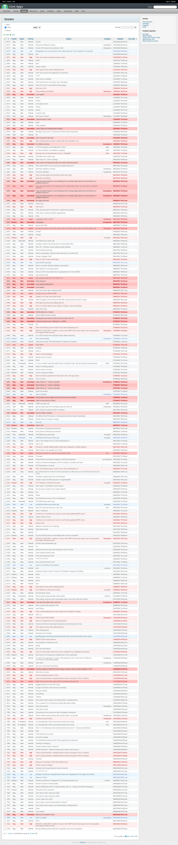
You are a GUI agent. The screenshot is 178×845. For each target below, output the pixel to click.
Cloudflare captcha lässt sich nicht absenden (50, 477)
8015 (8, 700)
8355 (8, 376)
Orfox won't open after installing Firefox (49, 290)
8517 (8, 104)
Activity (15, 11)
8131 (8, 605)
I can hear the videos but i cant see (48, 602)
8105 (8, 627)
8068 (8, 646)
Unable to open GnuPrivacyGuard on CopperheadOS (53, 480)
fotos (37, 63)
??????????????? (42, 559)
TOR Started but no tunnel (44, 734)
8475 (8, 144)
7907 (8, 790)
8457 (8, 178)
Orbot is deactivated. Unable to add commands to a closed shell (57, 253)
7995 (8, 712)
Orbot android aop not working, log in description (52, 82)
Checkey (39, 759)
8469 (8, 153)
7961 (8, 756)
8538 (8, 85)
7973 (8, 740)
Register (173, 1)
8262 (8, 477)
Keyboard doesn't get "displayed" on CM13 (51, 321)
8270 (8, 469)
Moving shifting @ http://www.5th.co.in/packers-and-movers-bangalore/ (59, 829)
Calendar (50, 11)
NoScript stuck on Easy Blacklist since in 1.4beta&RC (53, 153)
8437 (8, 225)
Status (9, 27)
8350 (8, 388)
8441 (8, 216)
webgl (38, 646)
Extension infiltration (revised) (45, 45)
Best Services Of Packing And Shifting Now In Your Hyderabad (56, 655)
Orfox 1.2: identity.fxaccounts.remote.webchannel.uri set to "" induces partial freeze (63, 728)
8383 (8, 324)
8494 (8, 138)
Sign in (168, 1)
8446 (8, 207)
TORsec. (39, 697)
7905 (8, 793)
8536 (8, 91)
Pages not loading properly (45, 366)
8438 (8, 222)
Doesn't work (40, 523)
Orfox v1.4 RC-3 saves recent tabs (47, 259)
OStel (38, 360)
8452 (8, 196)
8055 (8, 658)
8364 (8, 369)
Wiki (76, 11)
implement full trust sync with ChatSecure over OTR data (54, 549)
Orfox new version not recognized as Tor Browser (52, 73)
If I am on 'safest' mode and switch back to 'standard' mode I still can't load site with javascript (66, 363)
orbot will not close (42, 709)
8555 (8, 70)
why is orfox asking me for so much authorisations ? (53, 441)
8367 (8, 360)
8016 (8, 697)
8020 (8, 684)
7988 (8, 718)
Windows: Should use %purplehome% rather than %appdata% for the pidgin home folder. (65, 774)
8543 (8, 82)
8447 (8, 204)
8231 (8, 507)
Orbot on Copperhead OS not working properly (51, 621)
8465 (8, 163)
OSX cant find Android (43, 649)
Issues (24, 11)
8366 (8, 363)
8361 (8, 373)
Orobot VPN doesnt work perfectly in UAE (49, 48)
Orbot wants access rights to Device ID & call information (56, 397)
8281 (8, 462)
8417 (8, 256)
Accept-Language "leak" (44, 256)
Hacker (38, 101)
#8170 (38, 580)
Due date (132, 39)
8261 (8, 480)
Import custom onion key (44, 369)
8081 (8, 636)
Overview (6, 11)
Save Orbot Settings (42, 338)
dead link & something (43, 178)
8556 (8, 67)
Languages (40, 222)
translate (38, 348)
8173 (8, 577)
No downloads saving (43, 593)
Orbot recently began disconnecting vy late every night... (54, 175)
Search (150, 7)
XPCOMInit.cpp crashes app (45, 156)
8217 (8, 523)
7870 (8, 811)
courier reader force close (44, 799)
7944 (8, 768)
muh (37, 584)
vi (36, 238)
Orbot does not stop (42, 672)
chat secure (39, 204)
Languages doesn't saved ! (45, 219)
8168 (8, 590)
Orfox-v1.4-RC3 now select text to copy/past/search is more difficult (58, 272)
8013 (8, 703)
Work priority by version (150, 41)
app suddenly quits (42, 275)
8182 (8, 568)
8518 (8, 101)
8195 (8, 556)
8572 (8, 48)
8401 (8, 281)
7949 (8, 765)
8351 (8, 385)
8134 (8, 602)
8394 (8, 303)
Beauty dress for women (44, 357)
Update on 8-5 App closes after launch (48, 296)
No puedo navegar (42, 737)
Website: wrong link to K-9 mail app (47, 526)
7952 (8, 762)
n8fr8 (107, 147)
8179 (8, 571)
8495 (8, 135)
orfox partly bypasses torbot (45, 556)
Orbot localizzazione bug (44, 250)
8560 (8, 63)
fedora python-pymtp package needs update (50, 596)
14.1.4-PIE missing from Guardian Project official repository (55, 335)
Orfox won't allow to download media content (50, 57)
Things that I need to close (151, 37)
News (59, 11)
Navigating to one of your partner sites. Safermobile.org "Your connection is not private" (64, 51)
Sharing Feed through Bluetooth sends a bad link (52, 768)
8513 (8, 113)
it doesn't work (40, 113)
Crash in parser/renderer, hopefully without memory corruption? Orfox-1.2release (62, 678)
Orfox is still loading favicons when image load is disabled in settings (58, 611)
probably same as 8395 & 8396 (46, 293)
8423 (8, 250)
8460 (8, 175)
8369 (8, 357)
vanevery (107, 568)
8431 (8, 238)
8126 (8, 611)
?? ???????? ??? (41, 771)
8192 (8, 559)
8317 (8, 422)
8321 (8, 416)
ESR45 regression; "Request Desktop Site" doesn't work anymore (57, 749)
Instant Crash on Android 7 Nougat (47, 419)
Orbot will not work (42, 529)
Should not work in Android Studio (47, 784)
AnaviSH (107, 780)
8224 (8, 517)
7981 (8, 734)
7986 (8, 722)
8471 (8, 147)
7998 (8, 709)
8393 (8, 306)
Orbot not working (42, 391)
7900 (8, 799)
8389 (8, 315)
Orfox (37, 216)
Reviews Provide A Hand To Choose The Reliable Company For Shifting (59, 571)
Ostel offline (40, 345)
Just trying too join (42, 104)
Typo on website (41, 394)
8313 (8, 431)
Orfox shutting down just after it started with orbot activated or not (57, 141)
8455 (8, 181)
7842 (8, 824)
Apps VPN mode (41, 309)
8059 (8, 655)
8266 (8, 472)
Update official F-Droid (43, 517)
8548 (8, 76)
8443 (8, 213)
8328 (8, 410)
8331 (8, 404)
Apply (7, 34)
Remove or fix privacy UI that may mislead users (52, 762)
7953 (8, 759)
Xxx (37, 324)
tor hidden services (42, 144)
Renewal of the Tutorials (44, 633)
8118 (8, 615)
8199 (8, 553)
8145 (8, 599)
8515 (8, 110)
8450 (8, 200)
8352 (8, 382)
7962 (8, 753)
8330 (8, 407)
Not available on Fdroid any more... (47, 642)
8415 (8, 262)
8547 (8, 79)
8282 (8, 459)
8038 (8, 672)
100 (33, 833)
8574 (8, 45)
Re (37, 135)
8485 (8, 141)
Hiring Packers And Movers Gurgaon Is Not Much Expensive (56, 459)
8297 (8, 447)
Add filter (117, 27)
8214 (8, 529)
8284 (8, 456)
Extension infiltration (42, 172)
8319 (8, 419)
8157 (8, 593)
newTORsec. (40, 608)
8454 (8, 186)
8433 (8, 231)
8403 (8, 275)
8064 (8, 649)
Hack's (38, 60)
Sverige (38, 231)
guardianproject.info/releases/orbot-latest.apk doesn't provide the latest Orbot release (64, 636)
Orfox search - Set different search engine (49, 486)
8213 (8, 532)
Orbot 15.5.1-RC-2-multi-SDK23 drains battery (51, 85)
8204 (8, 543)
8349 (8, 391)
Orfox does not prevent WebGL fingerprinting (50, 213)
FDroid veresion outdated (44, 765)
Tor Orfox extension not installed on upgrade (50, 150)
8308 (8, 435)
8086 (8, 633)
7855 (8, 818)
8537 (8, 88)
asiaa (37, 122)
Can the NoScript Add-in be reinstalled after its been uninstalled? (57, 535)
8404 (8, 272)
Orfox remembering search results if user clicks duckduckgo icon (57, 327)
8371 (8, 351)
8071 (8, 639)
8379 (8, 338)
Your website (40, 811)
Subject (68, 39)
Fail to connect (40, 379)
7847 (8, 821)
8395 (8, 300)
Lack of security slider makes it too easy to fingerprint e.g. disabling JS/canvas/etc (63, 652)
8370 (8, 354)
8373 (8, 348)
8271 (8, 465)
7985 (8, 725)
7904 (8, 796)
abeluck (107, 596)
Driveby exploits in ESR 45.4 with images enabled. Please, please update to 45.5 (64, 669)
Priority (30, 39)
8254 (8, 489)
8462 (8, 169)
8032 (8, 678)
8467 (8, 159)
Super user (40, 425)
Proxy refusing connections (45, 91)
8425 (8, 247)
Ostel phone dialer (42, 706)
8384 (8, 321)
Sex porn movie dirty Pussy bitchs (47, 666)
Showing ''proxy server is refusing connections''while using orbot (57, 132)
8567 (8, 57)
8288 (8, 453)
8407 (8, 266)
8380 (8, 335)
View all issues (147, 22)
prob (37, 568)
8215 (8, 526)
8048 (8, 666)
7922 (8, 780)
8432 (8, 235)
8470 (8, 150)
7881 (8, 802)
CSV (132, 836)
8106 (8, 624)
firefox (38, 574)
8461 (8, 172)
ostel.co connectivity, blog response (47, 565)
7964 (8, 749)
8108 (8, 621)
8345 (8, 400)
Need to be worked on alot (45, 815)
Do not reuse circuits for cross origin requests (51, 489)
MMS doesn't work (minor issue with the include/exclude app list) (57, 681)
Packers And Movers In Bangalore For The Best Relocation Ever (57, 780)
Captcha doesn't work (43, 119)
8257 (8, 486)
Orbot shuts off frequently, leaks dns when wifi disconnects (57, 163)
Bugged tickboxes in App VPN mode (48, 684)
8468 (8, 156)
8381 (8, 331)
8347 (8, 394)
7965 (8, 746)
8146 (8, 596)
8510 (8, 119)
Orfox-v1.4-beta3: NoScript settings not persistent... (53, 266)
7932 (8, 777)
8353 (8, 379)
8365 (8, 366)
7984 (8, 728)
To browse (39, 456)
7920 (8, 787)
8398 (8, 290)
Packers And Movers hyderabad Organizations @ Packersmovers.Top (59, 624)
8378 (8, 342)
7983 (8, 731)
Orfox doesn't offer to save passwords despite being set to (55, 166)
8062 (8, 652)
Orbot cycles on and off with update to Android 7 (51, 802)
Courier (38, 42)
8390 (8, 312)
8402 (8, 278)
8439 (8, 219)
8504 (8, 125)
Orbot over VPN (41, 88)
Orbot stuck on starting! (43, 79)
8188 (8, 562)
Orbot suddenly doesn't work (45, 553)
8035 (8, 675)
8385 (8, 318)
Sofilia (38, 495)
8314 (8, 428)
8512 (8, 116)
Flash (37, 98)
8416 (8, 259)
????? (38, 76)
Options (8, 30)
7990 (8, 715)
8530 (8, 94)
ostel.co (38, 351)
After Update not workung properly (47, 269)
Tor (37, 546)
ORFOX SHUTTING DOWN (45, 618)
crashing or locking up (43, 743)
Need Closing (147, 36)
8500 (8, 132)
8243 (8, 501)
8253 (8, 492)
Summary (146, 23)
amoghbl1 (107, 238)
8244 (8, 498)
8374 (8, 345)
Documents (68, 11)
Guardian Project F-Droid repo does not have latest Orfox (54, 244)
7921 (8, 784)
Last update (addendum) (44, 284)
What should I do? (149, 39)
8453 (8, 191)
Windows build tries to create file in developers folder (53, 453)
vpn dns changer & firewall (44, 373)
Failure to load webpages (44, 354)
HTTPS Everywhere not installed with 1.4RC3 (51, 147)
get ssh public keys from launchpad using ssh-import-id (54, 407)
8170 (8, 584)
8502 (8, 128)
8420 (8, 253)
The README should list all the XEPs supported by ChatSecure (57, 740)
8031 (8, 681)
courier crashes (41, 67)
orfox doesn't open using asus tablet (48, 793)
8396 (8, 296)
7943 (8, 771)
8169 (8, 587)
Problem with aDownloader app (46, 543)
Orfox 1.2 (39, 615)
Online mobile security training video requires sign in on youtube (57, 715)
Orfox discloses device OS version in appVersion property (55, 210)
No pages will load (42, 200)
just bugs (146, 34)
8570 (8, 51)
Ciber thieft (39, 663)
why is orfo (39, 444)
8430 (8, 241)
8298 (8, 444)
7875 (8, 805)
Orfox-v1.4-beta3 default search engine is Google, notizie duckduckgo (59, 306)
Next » (11, 833)
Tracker (14, 39)
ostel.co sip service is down (45, 400)
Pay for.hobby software (44, 413)
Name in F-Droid (41, 777)
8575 (8, 42)
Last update (40, 94)
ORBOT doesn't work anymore (46, 639)
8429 (8, 244)
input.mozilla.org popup (43, 262)
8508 (8, 122)
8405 (8, 269)
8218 (8, 520)
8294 (8, 450)
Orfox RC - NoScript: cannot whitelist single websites (53, 247)
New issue (33, 11)
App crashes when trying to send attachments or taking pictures (57, 700)
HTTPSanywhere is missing (45, 465)
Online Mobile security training (46, 315)
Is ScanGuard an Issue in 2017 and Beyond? (50, 498)
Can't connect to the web (44, 138)
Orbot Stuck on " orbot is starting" (47, 159)
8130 (8, 608)
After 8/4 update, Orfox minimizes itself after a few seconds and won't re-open (61, 300)
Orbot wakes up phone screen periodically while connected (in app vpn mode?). (62, 599)
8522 (8, 98)
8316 (8, 425)
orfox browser (41, 281)
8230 (8, 511)
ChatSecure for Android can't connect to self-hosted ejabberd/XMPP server (60, 514)
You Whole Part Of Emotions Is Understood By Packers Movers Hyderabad (60, 416)
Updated (120, 39)
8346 (8, 397)
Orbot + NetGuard (42, 511)
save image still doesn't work (45, 562)
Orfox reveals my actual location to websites (50, 410)
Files (83, 11)
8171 (8, 580)
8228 (8, 514)
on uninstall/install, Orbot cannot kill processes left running (55, 722)
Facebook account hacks (44, 718)
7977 (8, 737)
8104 (8, 630)
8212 (8, 535)
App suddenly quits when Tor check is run (49, 278)
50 (30, 833)
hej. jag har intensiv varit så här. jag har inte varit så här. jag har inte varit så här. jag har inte (66, 228)
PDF (136, 836)
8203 (8, 546)
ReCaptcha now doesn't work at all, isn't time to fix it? (55, 318)
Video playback (41, 125)
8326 (8, 413)
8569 (8, 54)
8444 (8, 210)
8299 (8, 441)
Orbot (38, 808)
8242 (8, 504)
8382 (8, 327)
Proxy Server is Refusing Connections (48, 428)
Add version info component (45, 790)
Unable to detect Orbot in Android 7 (47, 746)
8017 (8, 694)
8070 (8, 642)
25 (28, 833)
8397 (8, 293)
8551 (8, 73)
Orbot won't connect (42, 116)
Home (4, 1)
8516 (8, 107)
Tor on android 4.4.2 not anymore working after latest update (56, 703)
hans (107, 453)
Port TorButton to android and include (48, 483)
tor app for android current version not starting (51, 688)
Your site (38, 422)
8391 (8, 309)
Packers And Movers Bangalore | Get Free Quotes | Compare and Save (59, 462)
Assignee (107, 39)
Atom (128, 836)
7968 (8, 743)
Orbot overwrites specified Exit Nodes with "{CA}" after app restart (57, 376)
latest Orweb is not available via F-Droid (49, 450)
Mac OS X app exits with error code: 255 (49, 507)
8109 (8, 618)
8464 (8, 166)
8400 (8, 284)
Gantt (42, 11)
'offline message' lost (42, 404)
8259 (8, 483)
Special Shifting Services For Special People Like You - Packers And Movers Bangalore (64, 787)
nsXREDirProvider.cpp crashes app (47, 438)
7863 (8, 815)
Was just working (41, 691)
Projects (9, 1)
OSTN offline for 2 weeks (44, 312)
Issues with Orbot (41, 225)
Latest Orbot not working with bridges (49, 128)
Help (14, 1)
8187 (8, 565)
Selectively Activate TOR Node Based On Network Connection (56, 342)
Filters (8, 24)
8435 (8, 228)
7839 (8, 829)
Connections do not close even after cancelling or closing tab (56, 712)
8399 (8, 287)
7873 (8, 808)
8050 (8, 663)
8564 (8, 60)
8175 (8, 574)
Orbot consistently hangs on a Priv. (47, 675)
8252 (8, 495)
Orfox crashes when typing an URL (47, 605)
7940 (8, 774)
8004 (8, 706)
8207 (8, 538)
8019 (8, 688)
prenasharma (107, 459)
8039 (8, 669)
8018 (8, 691)
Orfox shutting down (42, 630)
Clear (13, 34)
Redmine (82, 842)
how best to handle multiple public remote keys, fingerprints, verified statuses (61, 447)
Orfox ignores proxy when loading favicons (50, 70)
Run (37, 54)
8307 (8, 438)
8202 (8, 549)
